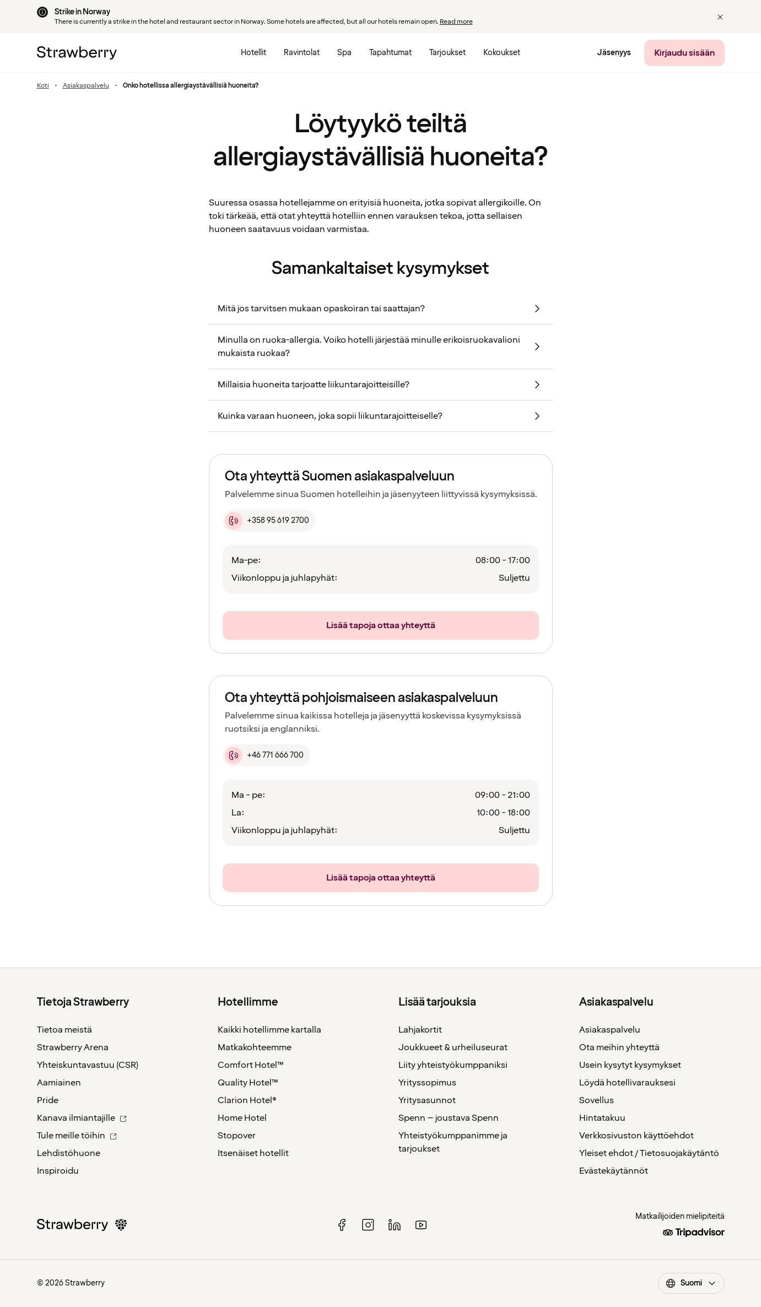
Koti (43, 86)
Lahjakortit (420, 1030)
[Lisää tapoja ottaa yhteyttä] (381, 625)
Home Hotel (242, 1118)
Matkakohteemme (255, 1047)
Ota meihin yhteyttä (619, 1047)
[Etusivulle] (77, 53)
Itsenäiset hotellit (253, 1153)
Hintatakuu (602, 1118)
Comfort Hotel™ (251, 1065)
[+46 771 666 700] (266, 755)
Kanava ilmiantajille (82, 1118)
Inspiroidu (58, 1171)
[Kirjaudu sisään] (684, 53)
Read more (456, 21)
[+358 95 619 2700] (269, 521)
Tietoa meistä (64, 1030)
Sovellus (596, 1100)
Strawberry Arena (73, 1047)
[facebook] (341, 1225)
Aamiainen (59, 1083)
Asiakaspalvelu (86, 86)
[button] (720, 17)
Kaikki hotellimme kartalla (269, 1030)
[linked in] (394, 1225)
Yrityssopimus (427, 1083)
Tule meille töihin (77, 1136)
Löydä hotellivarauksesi (627, 1083)
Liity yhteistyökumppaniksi (453, 1065)
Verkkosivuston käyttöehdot (636, 1136)
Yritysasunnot (427, 1100)
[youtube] (421, 1225)
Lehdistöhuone (68, 1153)
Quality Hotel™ (248, 1083)
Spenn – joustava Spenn (448, 1118)
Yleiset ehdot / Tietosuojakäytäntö (649, 1153)
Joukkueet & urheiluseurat (453, 1047)
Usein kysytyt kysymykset (630, 1065)
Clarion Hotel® (247, 1100)
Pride (47, 1100)
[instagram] (368, 1225)
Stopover (237, 1136)
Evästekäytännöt (613, 1171)
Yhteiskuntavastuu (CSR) (87, 1065)
